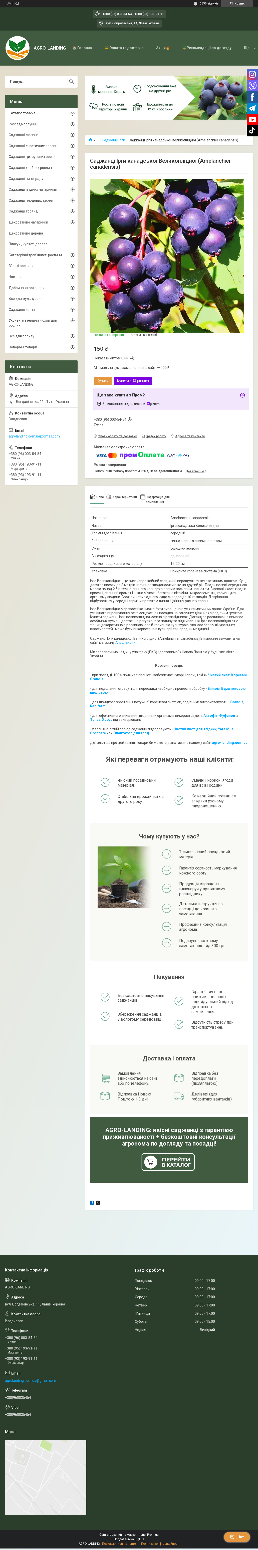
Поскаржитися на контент (120, 1543)
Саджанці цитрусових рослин (33, 157)
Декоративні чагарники (28, 222)
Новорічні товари (23, 347)
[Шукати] (72, 82)
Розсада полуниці (23, 124)
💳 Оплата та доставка (124, 48)
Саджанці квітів (22, 310)
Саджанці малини (23, 135)
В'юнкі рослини (21, 266)
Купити (103, 381)
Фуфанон (227, 716)
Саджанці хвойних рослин (30, 168)
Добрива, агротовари (27, 288)
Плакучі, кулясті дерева (28, 244)
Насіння (15, 277)
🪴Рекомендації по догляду (206, 48)
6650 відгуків (209, 3)
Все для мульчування (27, 299)
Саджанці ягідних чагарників (33, 189)
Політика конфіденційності (160, 1543)
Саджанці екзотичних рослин (33, 146)
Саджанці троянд (23, 211)
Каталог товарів (22, 113)
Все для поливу (21, 336)
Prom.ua (153, 1534)
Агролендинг (126, 642)
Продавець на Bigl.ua (129, 1539)
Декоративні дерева (26, 233)
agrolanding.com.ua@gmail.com (34, 436)
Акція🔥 (163, 48)
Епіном (214, 689)
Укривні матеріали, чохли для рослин (33, 322)
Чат (237, 1537)
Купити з (133, 381)
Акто (207, 716)
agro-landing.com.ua (229, 743)
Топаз (95, 720)
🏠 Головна (82, 48)
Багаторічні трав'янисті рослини (35, 255)
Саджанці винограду (26, 179)
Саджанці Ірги (113, 140)
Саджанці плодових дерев (31, 200)
